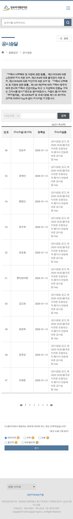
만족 (31, 437)
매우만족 (14, 437)
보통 (45, 437)
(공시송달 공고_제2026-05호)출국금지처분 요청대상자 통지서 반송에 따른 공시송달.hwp (60, 150)
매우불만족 (31, 442)
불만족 (13, 442)
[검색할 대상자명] (39, 116)
